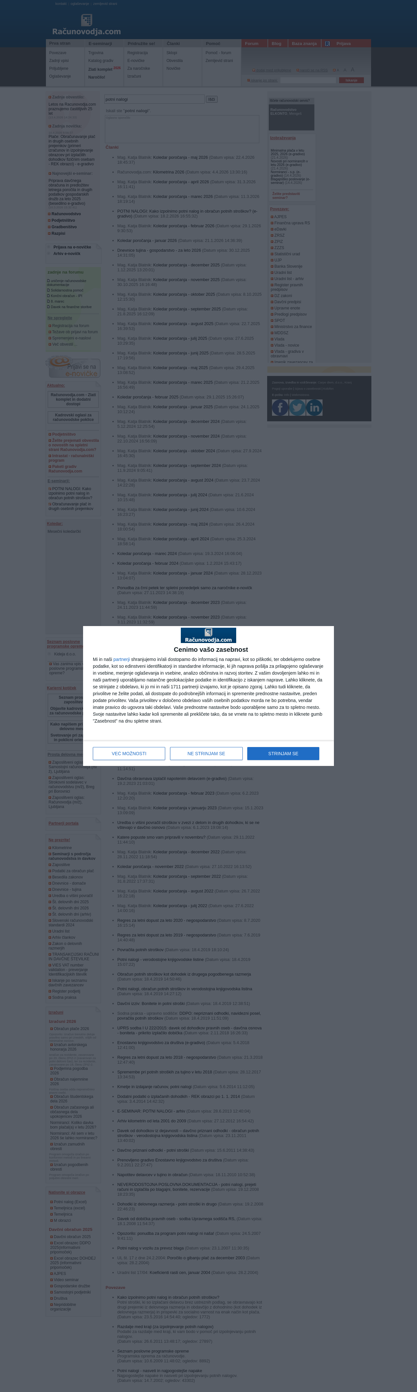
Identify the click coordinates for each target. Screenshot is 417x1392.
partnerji (121, 659)
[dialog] (208, 696)
